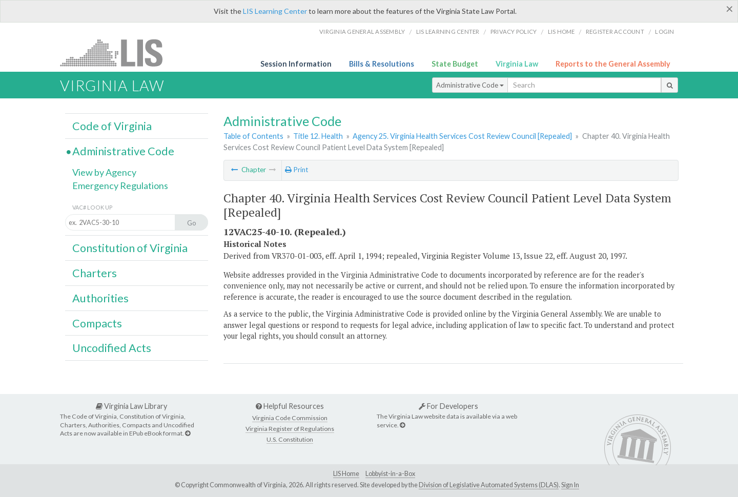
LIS (117, 52)
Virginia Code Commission (289, 418)
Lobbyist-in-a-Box (390, 474)
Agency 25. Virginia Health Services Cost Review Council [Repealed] (462, 136)
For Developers (448, 406)
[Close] (729, 8)
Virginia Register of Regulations (289, 428)
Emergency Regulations (120, 185)
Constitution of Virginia (130, 248)
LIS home (561, 31)
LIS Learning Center (275, 11)
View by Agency (104, 172)
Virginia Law (517, 63)
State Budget (455, 63)
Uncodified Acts (111, 348)
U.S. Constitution (289, 439)
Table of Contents (253, 136)
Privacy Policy (513, 31)
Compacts (97, 323)
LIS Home (346, 474)
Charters (94, 273)
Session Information (296, 63)
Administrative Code (470, 85)
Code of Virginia (112, 126)
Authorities (100, 298)
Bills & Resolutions (381, 63)
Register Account (615, 31)
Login (664, 31)
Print (296, 169)
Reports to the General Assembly (613, 63)
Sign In (570, 485)
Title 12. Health (318, 136)
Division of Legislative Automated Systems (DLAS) (489, 485)
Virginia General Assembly (362, 31)
